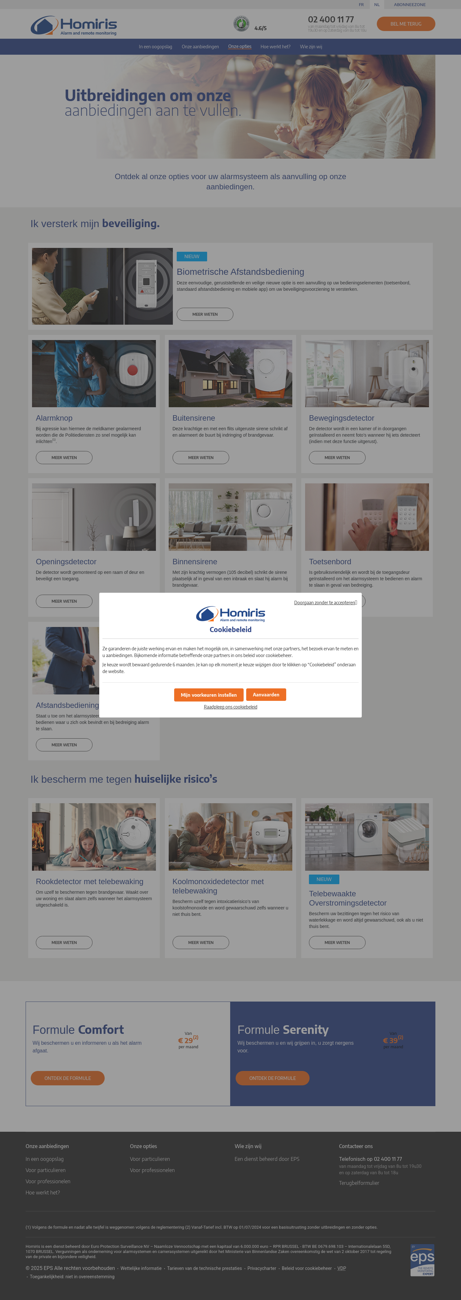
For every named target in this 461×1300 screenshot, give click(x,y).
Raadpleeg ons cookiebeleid (230, 706)
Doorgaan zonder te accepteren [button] (324, 602)
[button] (267, 694)
